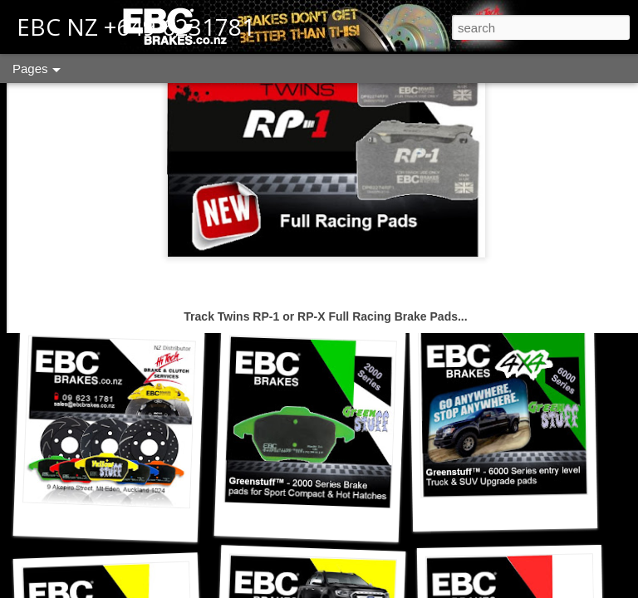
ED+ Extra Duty (307, 294)
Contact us (112, 294)
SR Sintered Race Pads (512, 286)
